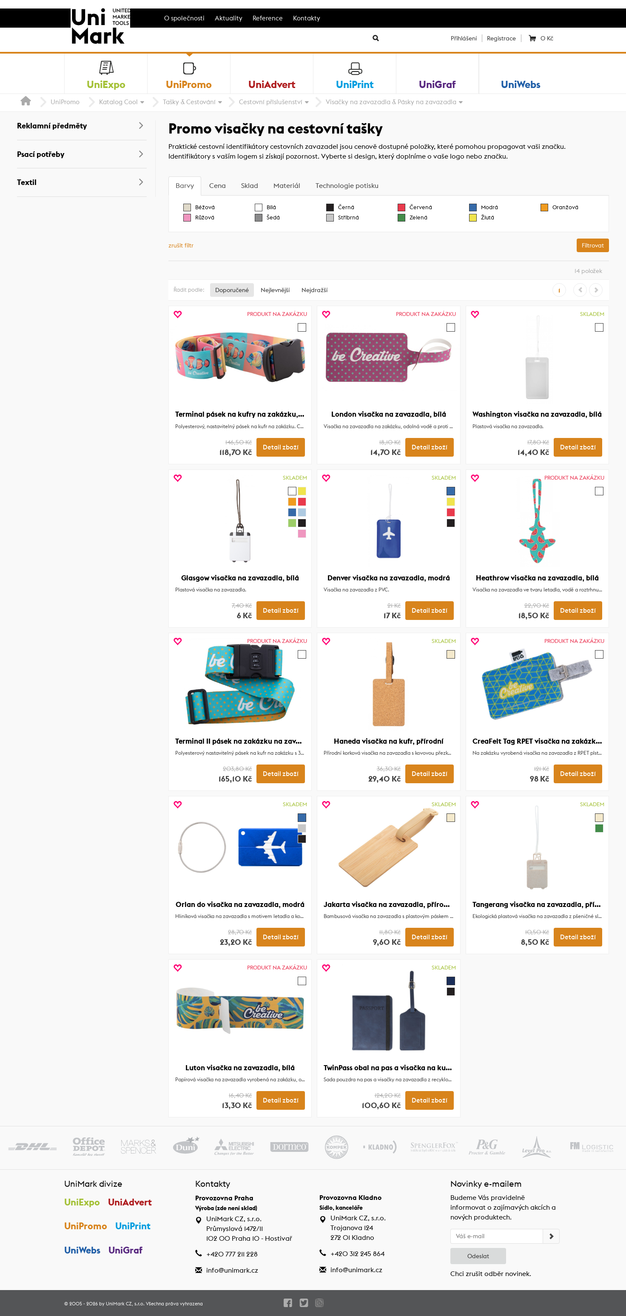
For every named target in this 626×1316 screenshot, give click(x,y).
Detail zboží (281, 447)
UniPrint (133, 1226)
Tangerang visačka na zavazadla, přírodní (542, 904)
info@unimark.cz (232, 1270)
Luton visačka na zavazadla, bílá (240, 1067)
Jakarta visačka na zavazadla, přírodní (389, 904)
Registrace (501, 38)
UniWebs (82, 1250)
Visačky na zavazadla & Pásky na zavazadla (391, 101)
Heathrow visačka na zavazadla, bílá (537, 578)
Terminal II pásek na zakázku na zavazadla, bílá (255, 741)
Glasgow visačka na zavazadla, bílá (240, 578)
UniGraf (125, 1250)
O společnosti (184, 18)
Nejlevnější (275, 290)
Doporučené (232, 290)
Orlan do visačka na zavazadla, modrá (240, 904)
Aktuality (228, 18)
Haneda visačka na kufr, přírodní (389, 741)
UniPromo (65, 101)
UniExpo (82, 1202)
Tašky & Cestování (189, 101)
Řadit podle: (189, 290)
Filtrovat (593, 245)
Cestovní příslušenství (270, 101)
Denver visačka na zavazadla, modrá (388, 578)
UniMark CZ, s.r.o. (125, 1304)
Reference (268, 18)
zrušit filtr (180, 245)
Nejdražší (314, 290)
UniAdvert (130, 1202)
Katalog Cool (118, 101)
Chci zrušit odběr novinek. (490, 1274)
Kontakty (306, 18)
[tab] (184, 186)
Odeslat (478, 1256)
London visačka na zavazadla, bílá (388, 414)
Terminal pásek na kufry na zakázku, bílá (244, 414)
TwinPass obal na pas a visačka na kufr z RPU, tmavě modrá (422, 1067)
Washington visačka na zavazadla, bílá (537, 414)
